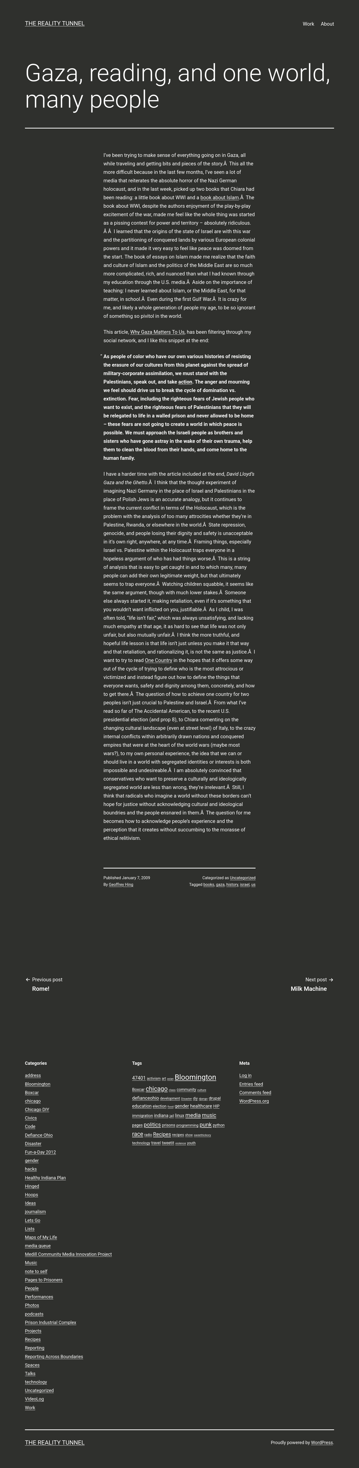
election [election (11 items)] (160, 1106)
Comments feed (255, 1092)
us (253, 884)
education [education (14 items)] (142, 1106)
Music (31, 1262)
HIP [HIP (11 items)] (216, 1106)
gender (32, 1160)
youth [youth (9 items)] (191, 1143)
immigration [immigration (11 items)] (142, 1116)
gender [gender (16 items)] (182, 1106)
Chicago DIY (37, 1109)
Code (30, 1126)
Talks (30, 1373)
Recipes (33, 1339)
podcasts (34, 1314)
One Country (158, 660)
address (33, 1075)
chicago (33, 1101)
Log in (245, 1075)
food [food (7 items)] (171, 1106)
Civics (31, 1118)
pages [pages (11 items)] (137, 1125)
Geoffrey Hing (121, 884)
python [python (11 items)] (219, 1125)
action (185, 382)
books (208, 884)
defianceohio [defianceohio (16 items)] (145, 1098)
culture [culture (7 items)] (201, 1090)
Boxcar (32, 1092)
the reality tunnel (55, 23)
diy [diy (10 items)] (195, 1098)
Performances (39, 1296)
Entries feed (251, 1084)
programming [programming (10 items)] (187, 1125)
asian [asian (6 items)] (170, 1078)
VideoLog (34, 1398)
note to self (36, 1271)
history (232, 884)
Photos (32, 1305)
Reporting (34, 1347)
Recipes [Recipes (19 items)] (162, 1134)
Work (308, 24)
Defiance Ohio (39, 1135)
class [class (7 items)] (172, 1090)
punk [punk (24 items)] (205, 1124)
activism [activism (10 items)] (154, 1078)
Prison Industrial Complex (50, 1322)
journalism (35, 1211)
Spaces (32, 1365)
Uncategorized (243, 877)
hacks (31, 1169)
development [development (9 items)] (170, 1098)
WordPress (322, 1442)
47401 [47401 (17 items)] (139, 1078)
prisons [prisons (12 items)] (169, 1125)
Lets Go (32, 1220)
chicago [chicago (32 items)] (157, 1088)
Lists (30, 1228)
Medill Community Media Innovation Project (68, 1254)
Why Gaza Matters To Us (157, 332)
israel (244, 884)
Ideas (30, 1203)
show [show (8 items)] (189, 1135)
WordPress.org (254, 1101)
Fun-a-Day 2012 (40, 1152)
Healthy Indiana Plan (45, 1177)
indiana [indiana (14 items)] (161, 1115)
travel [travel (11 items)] (156, 1143)
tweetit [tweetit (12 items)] (168, 1142)
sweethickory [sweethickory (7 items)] (202, 1135)
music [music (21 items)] (209, 1115)
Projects (33, 1331)
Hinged (32, 1186)
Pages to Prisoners (44, 1279)
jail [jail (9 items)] (172, 1116)
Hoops (31, 1194)
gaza (220, 884)
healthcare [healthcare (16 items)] (201, 1106)
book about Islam (219, 197)
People (32, 1288)
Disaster (33, 1143)
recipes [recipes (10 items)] (178, 1135)
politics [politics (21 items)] (152, 1125)
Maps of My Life (41, 1237)
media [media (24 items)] (193, 1115)
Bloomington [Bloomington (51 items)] (195, 1077)
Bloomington (37, 1084)
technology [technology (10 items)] (141, 1143)
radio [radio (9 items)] (148, 1135)
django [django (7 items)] (203, 1098)
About (327, 24)
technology (36, 1382)
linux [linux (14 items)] (179, 1115)
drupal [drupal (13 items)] (215, 1098)
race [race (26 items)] (137, 1134)
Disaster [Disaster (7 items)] (186, 1098)
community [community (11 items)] (186, 1089)
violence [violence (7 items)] (180, 1143)
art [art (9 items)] (164, 1078)
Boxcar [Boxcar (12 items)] (138, 1089)
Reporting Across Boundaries (54, 1356)
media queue (38, 1245)
